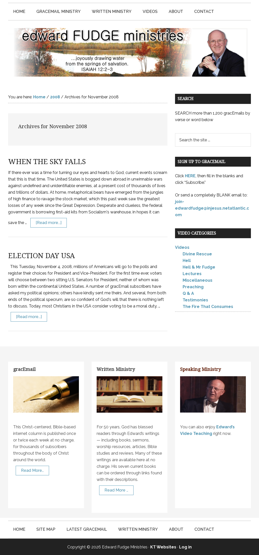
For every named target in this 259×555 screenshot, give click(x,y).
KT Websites (163, 546)
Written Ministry (116, 369)
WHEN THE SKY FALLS (47, 161)
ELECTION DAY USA (41, 255)
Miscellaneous (197, 280)
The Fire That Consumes (208, 306)
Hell (187, 260)
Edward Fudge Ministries (129, 52)
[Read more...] (48, 222)
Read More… (32, 470)
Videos (182, 247)
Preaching (193, 286)
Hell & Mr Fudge (199, 266)
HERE (190, 175)
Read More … (116, 489)
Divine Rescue (197, 253)
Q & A (188, 293)
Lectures (192, 273)
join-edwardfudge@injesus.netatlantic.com (212, 208)
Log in (185, 546)
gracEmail (24, 369)
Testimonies (195, 299)
